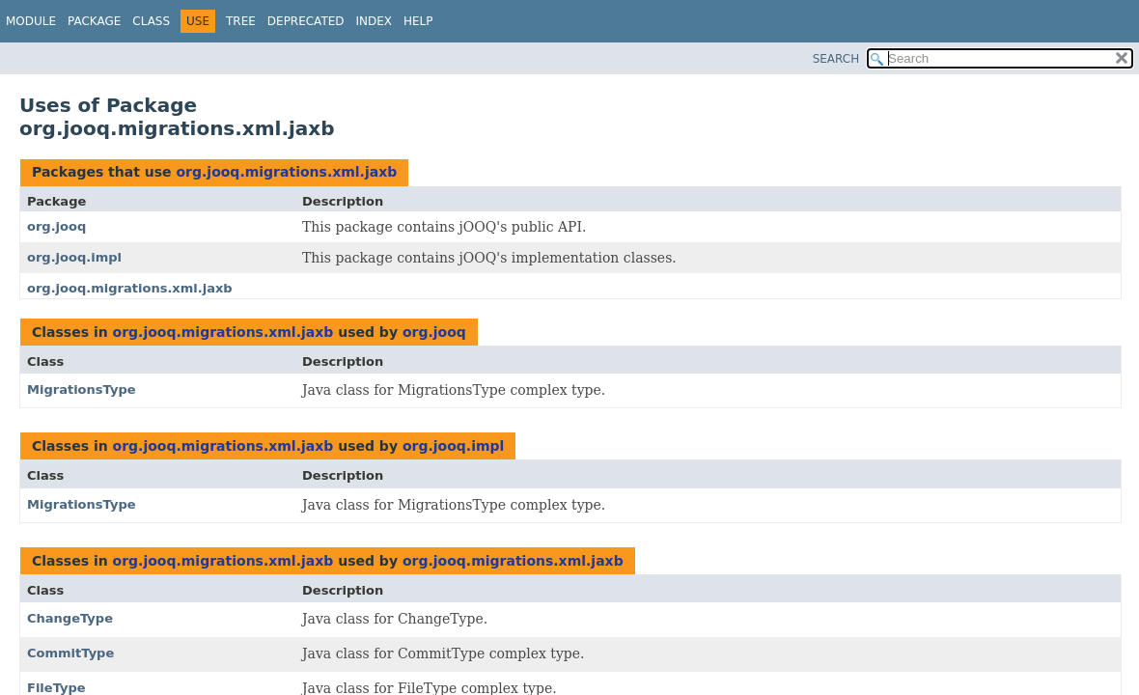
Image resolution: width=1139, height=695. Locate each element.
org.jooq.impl (74, 257)
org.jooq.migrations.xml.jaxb (286, 172)
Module (31, 21)
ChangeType (70, 618)
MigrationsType (81, 389)
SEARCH (836, 59)
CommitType (70, 653)
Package (94, 21)
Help (418, 21)
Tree (241, 21)
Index (374, 21)
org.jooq (56, 226)
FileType (56, 688)
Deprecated (306, 21)
